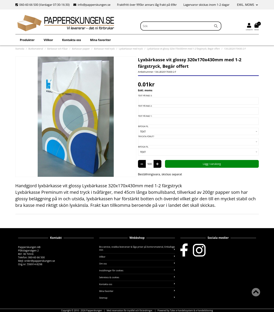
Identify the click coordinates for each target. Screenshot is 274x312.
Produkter (27, 40)
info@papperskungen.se (91, 5)
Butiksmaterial (35, 48)
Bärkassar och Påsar (57, 48)
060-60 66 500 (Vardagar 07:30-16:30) (42, 5)
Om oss (137, 263)
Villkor (48, 40)
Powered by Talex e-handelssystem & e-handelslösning (185, 310)
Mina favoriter (100, 40)
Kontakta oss (71, 40)
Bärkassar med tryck (104, 48)
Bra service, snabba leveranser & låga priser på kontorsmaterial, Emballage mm (137, 248)
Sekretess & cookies (137, 277)
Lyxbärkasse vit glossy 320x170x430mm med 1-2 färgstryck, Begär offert (183, 48)
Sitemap (137, 297)
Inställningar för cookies (137, 270)
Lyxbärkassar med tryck (131, 48)
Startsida (19, 48)
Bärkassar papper (81, 48)
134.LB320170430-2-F (235, 48)
